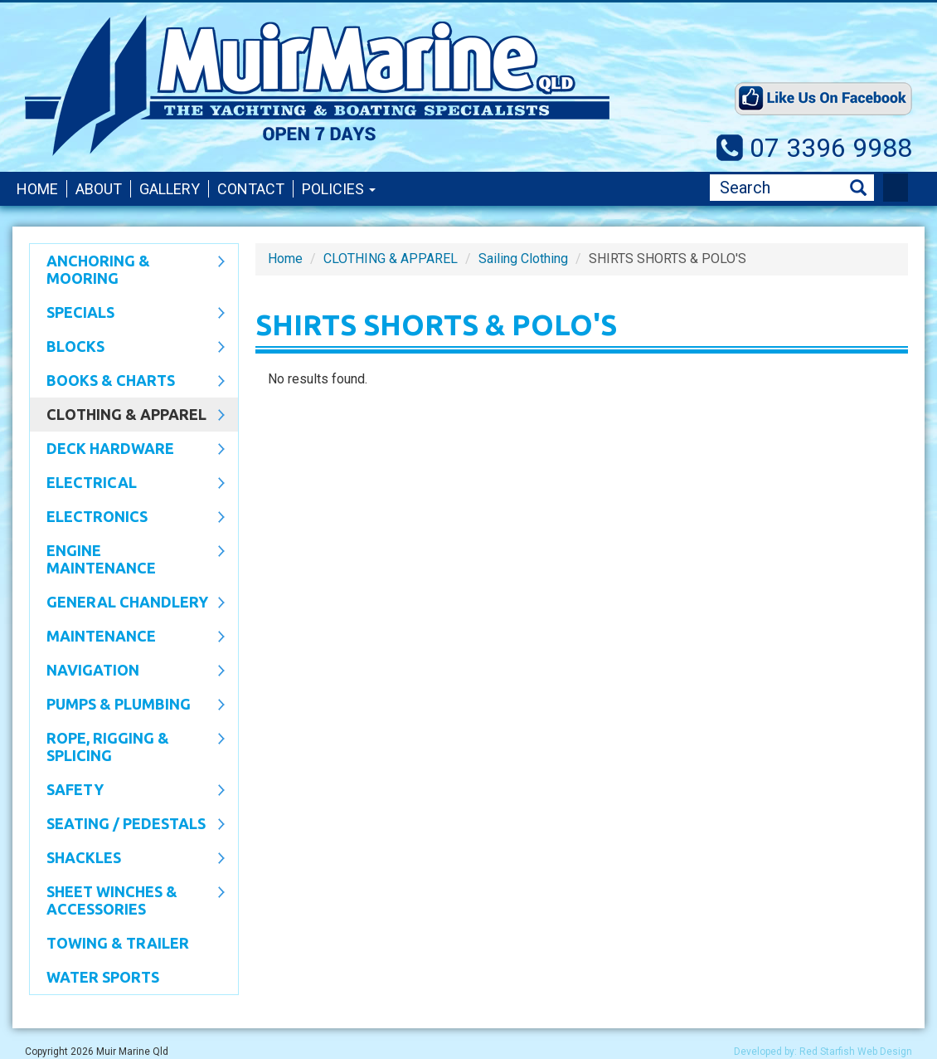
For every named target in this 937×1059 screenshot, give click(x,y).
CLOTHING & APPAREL (127, 416)
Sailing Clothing (523, 258)
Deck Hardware (127, 450)
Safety (127, 791)
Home (37, 189)
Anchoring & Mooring (127, 269)
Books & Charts (127, 382)
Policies (339, 189)
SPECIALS (127, 314)
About (98, 189)
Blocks (127, 348)
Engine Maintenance (127, 559)
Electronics (127, 518)
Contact (250, 189)
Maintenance (127, 637)
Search (858, 188)
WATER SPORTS (102, 977)
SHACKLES (127, 859)
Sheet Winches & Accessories (127, 900)
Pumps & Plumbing (127, 705)
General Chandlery (127, 603)
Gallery (169, 189)
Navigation (127, 671)
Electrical (127, 484)
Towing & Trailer (117, 943)
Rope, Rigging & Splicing (127, 747)
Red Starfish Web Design (855, 1051)
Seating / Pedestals (127, 825)
